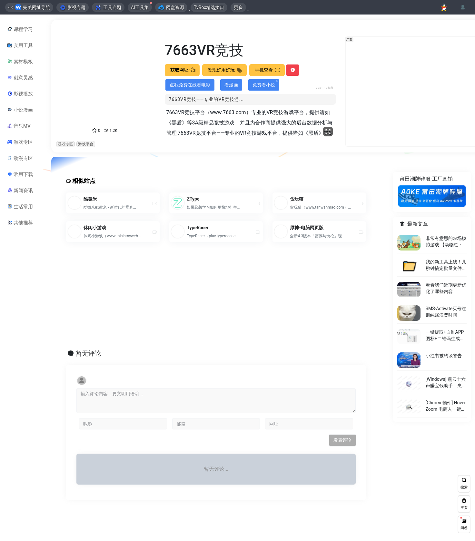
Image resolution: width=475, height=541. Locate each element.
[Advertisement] (210, 303)
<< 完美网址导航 (29, 7)
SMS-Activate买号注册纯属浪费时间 (445, 312)
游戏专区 (65, 144)
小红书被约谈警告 (443, 355)
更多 (238, 7)
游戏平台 (86, 144)
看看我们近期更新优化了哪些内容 (445, 288)
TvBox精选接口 (209, 7)
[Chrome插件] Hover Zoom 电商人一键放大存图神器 (445, 406)
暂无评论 (88, 353)
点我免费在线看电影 (190, 84)
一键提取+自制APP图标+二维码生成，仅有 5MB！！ (444, 336)
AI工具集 (141, 6)
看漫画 (231, 84)
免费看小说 (265, 83)
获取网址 (182, 70)
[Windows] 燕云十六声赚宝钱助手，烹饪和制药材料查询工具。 (445, 383)
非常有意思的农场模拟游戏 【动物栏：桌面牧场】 (445, 241)
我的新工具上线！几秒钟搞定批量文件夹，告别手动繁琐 (445, 265)
